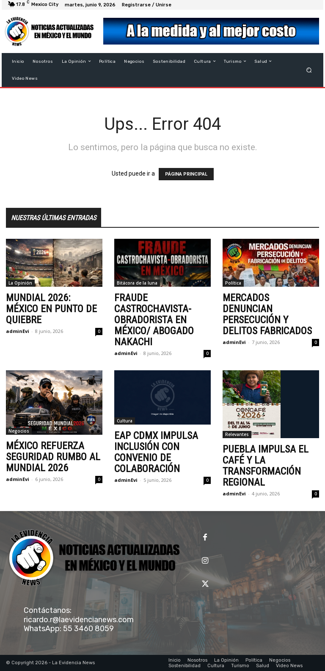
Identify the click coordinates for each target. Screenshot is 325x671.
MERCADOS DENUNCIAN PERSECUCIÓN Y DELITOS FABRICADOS (267, 314)
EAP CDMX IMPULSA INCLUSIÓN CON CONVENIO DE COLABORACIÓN (156, 452)
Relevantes (237, 434)
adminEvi (17, 331)
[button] (309, 70)
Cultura (124, 421)
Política (233, 283)
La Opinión (20, 283)
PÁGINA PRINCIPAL (186, 174)
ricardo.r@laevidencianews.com (79, 619)
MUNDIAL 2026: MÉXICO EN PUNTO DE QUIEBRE (51, 309)
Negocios (18, 431)
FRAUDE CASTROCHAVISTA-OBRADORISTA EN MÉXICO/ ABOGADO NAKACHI (154, 320)
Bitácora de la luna (137, 283)
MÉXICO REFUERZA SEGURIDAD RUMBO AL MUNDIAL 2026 (53, 457)
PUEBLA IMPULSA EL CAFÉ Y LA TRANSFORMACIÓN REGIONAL (265, 465)
